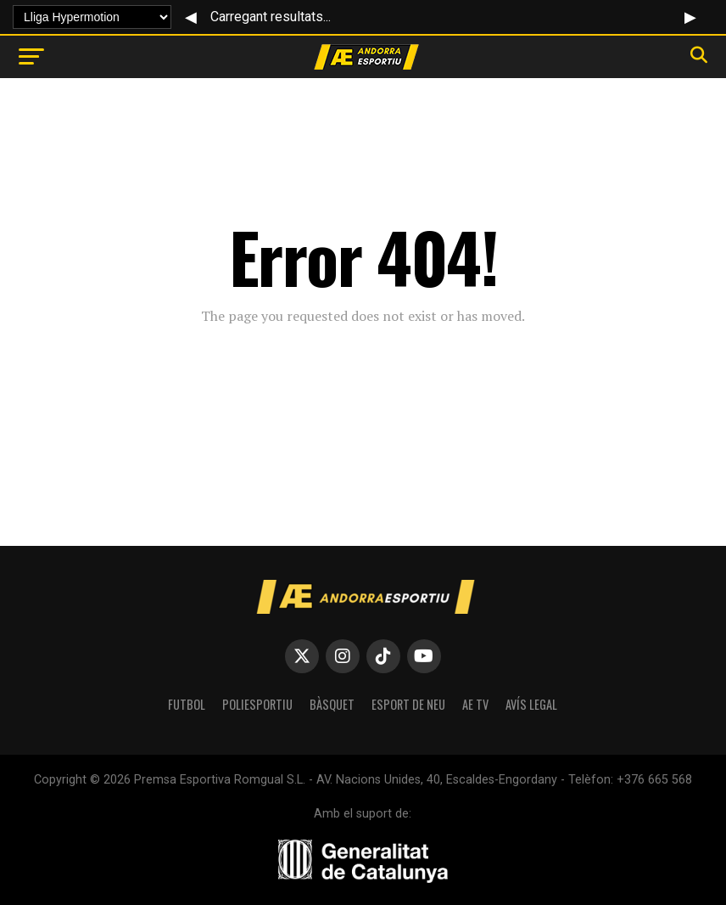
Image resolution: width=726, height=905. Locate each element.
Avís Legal (531, 704)
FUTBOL (186, 704)
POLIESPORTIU (257, 704)
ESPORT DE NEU (408, 704)
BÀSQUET (332, 704)
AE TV (475, 704)
